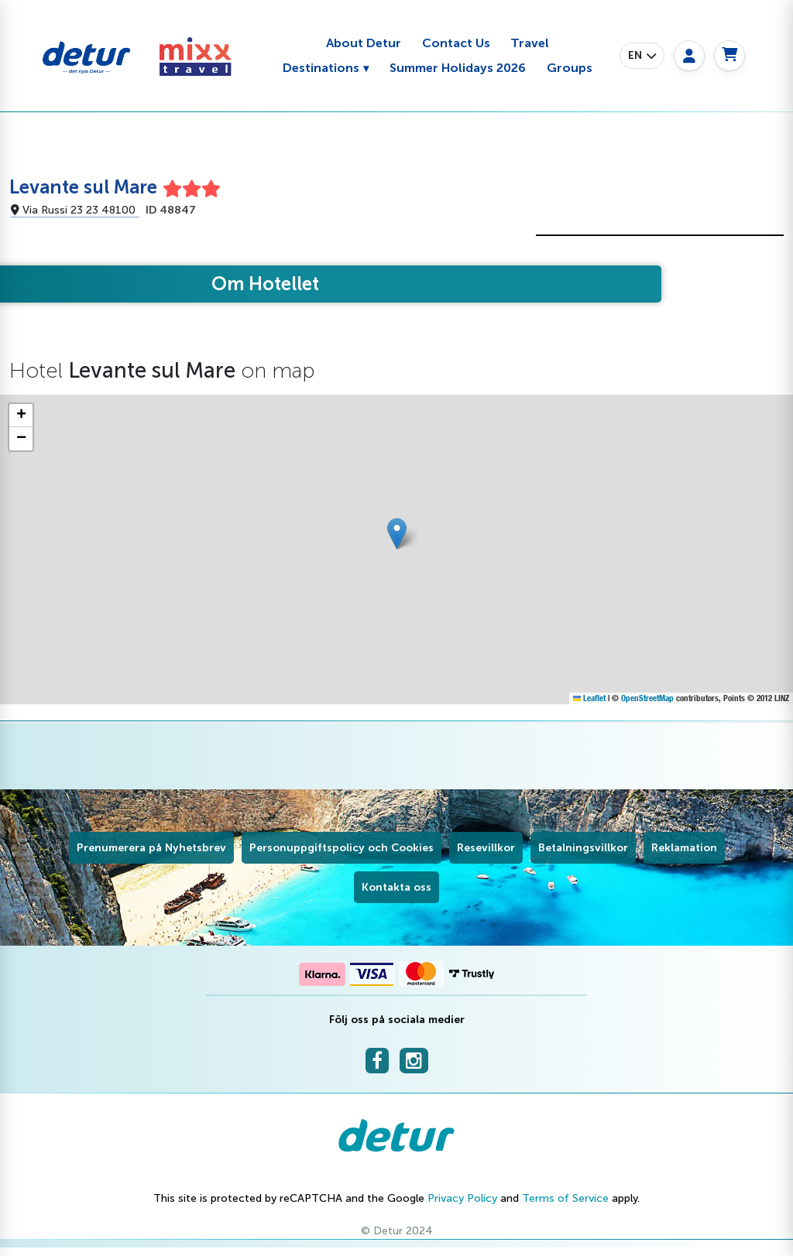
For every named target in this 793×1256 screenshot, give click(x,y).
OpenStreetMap (647, 698)
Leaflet (589, 698)
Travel (529, 43)
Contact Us (456, 43)
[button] (642, 56)
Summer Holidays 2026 (458, 67)
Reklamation (684, 847)
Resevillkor (486, 847)
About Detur (363, 43)
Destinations (321, 67)
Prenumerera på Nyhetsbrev (151, 847)
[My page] (689, 55)
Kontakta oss (396, 887)
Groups (569, 67)
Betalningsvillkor (583, 847)
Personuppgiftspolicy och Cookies (341, 847)
